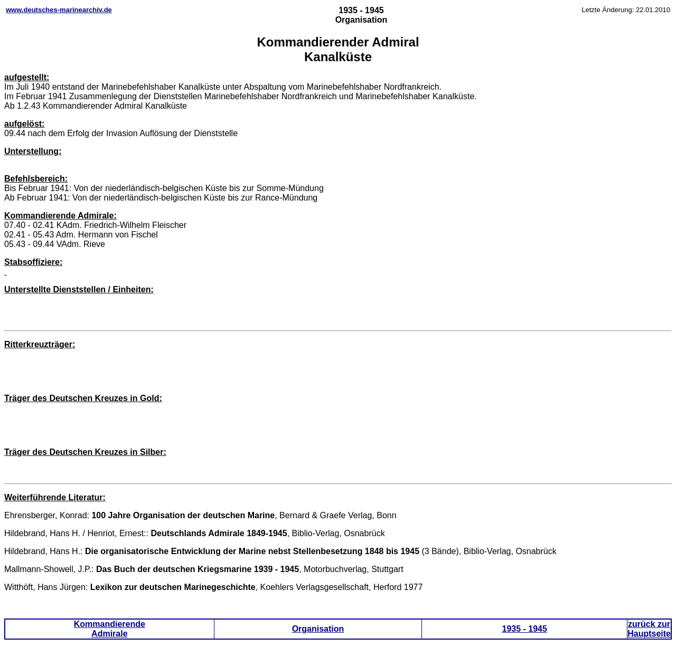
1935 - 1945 (524, 628)
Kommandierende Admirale (109, 629)
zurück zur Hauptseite (649, 629)
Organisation (318, 628)
